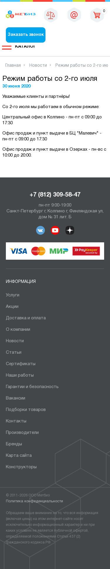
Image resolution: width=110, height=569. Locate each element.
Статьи (13, 352)
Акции (12, 307)
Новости (15, 341)
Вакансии (15, 398)
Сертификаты (20, 364)
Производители (22, 433)
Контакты (16, 421)
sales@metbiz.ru (74, 15)
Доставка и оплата (26, 318)
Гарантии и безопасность (32, 387)
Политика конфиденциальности (34, 501)
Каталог (25, 46)
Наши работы (20, 375)
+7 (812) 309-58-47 (55, 195)
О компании (18, 330)
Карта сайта (19, 456)
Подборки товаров (26, 410)
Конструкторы (21, 467)
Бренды (14, 444)
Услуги (12, 295)
